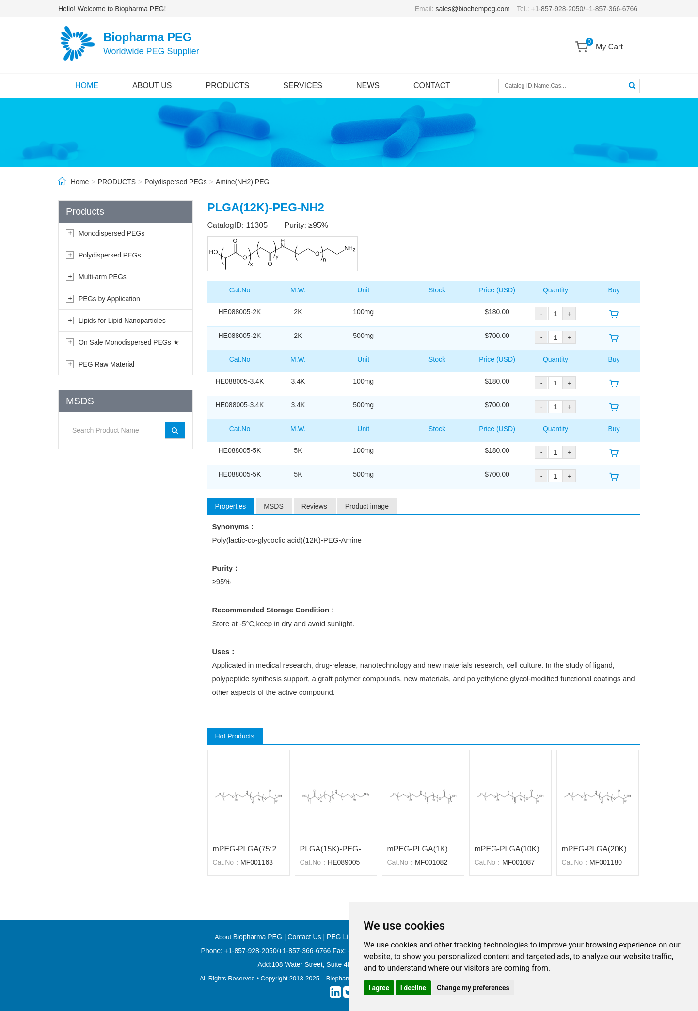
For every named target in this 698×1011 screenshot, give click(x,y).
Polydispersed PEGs (175, 182)
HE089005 (344, 862)
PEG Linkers (346, 937)
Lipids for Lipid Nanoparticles (122, 320)
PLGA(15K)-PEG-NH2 (336, 849)
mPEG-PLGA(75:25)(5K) (249, 849)
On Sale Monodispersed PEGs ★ (129, 342)
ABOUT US (152, 85)
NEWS (368, 85)
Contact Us (304, 937)
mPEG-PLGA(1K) (417, 849)
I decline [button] (413, 988)
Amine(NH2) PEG (242, 182)
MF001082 (431, 862)
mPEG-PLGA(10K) (507, 849)
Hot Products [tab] (234, 736)
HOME (86, 85)
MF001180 (605, 862)
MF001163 (256, 862)
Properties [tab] (230, 506)
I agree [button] (378, 988)
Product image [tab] (367, 506)
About (224, 937)
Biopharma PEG (257, 937)
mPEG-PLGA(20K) (594, 849)
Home (80, 182)
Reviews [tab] (314, 506)
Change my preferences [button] (473, 988)
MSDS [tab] (273, 506)
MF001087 (518, 862)
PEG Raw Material (106, 364)
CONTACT (431, 85)
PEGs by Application (109, 299)
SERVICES (302, 85)
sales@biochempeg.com (473, 9)
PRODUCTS (228, 85)
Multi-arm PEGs (103, 277)
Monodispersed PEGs (111, 233)
